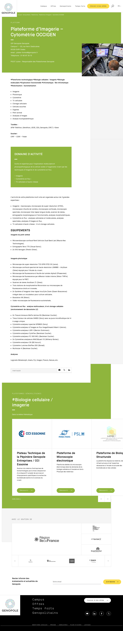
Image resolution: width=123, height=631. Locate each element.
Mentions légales (39, 625)
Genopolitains (65, 6)
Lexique (87, 625)
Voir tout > (16, 499)
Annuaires (63, 625)
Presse (53, 625)
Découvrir (26, 490)
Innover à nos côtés (98, 6)
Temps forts (80, 6)
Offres (53, 6)
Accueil (20, 14)
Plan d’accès (75, 625)
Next (107, 499)
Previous (101, 499)
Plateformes (34, 14)
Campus (43, 6)
